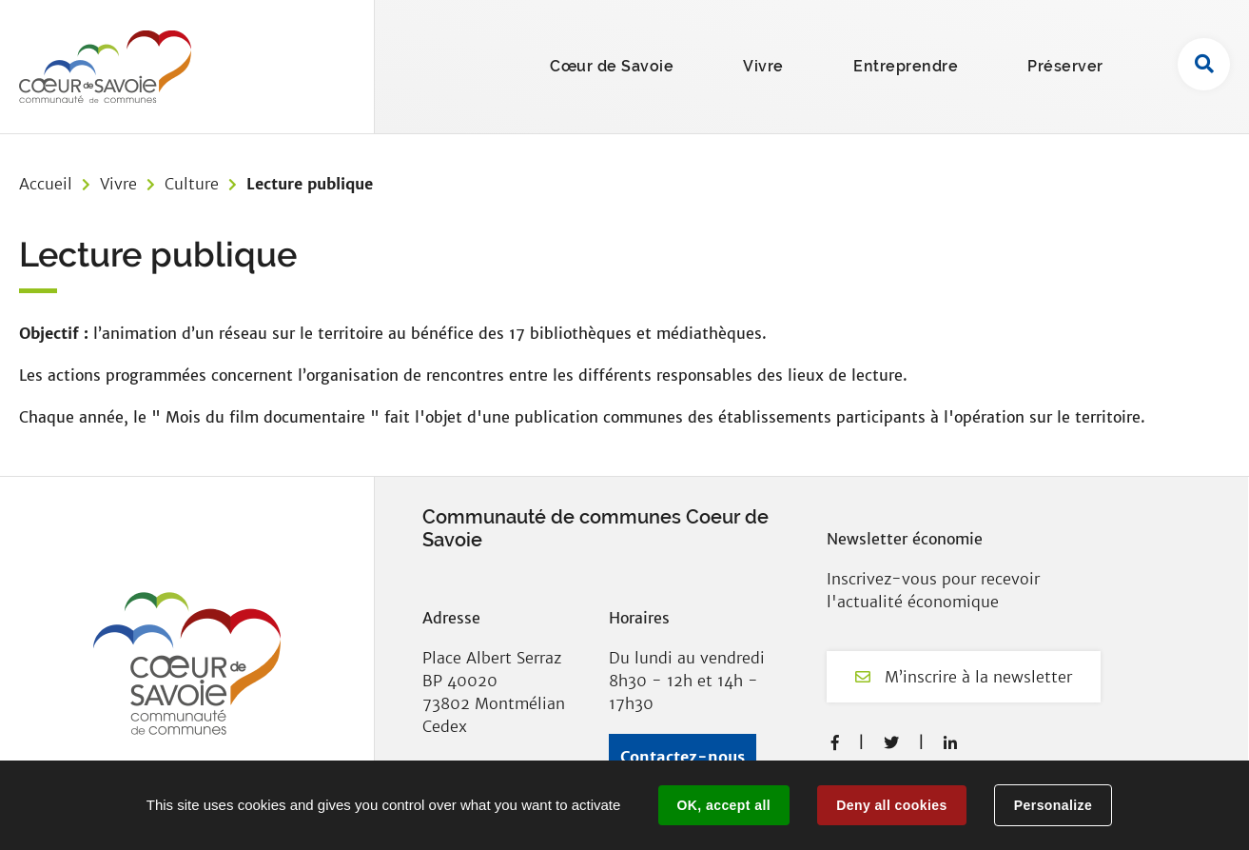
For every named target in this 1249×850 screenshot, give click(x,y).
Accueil (45, 183)
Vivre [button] (763, 66)
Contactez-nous (682, 756)
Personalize (1053, 805)
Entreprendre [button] (905, 66)
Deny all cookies (891, 805)
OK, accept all (724, 805)
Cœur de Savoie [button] (611, 66)
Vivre (118, 183)
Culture (192, 183)
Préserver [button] (1065, 66)
